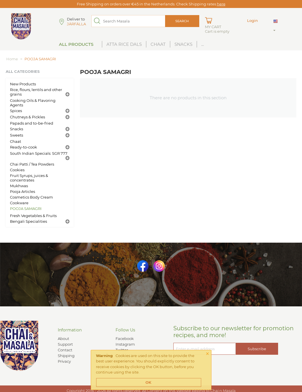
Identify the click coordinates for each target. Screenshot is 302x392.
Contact (65, 350)
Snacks (183, 44)
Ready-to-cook (23, 147)
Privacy (64, 361)
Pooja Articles (22, 191)
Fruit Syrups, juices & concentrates (29, 177)
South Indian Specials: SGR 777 (38, 153)
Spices (16, 110)
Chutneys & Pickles (27, 117)
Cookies (17, 170)
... (202, 44)
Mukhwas (19, 185)
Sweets (16, 135)
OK (148, 382)
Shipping (66, 355)
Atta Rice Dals (124, 44)
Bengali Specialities (28, 221)
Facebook (125, 338)
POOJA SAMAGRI (26, 208)
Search (182, 21)
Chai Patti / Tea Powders (32, 164)
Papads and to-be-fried (31, 123)
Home (12, 59)
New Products (23, 84)
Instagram (125, 344)
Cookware (19, 203)
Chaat (158, 44)
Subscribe (257, 348)
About (63, 338)
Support (65, 344)
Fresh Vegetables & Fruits (33, 215)
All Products (76, 44)
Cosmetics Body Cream (31, 197)
